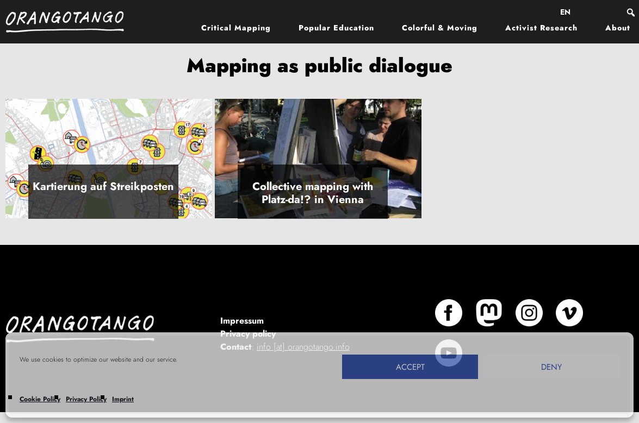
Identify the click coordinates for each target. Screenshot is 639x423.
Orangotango (70, 22)
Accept (410, 367)
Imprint (123, 399)
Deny (551, 367)
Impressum (242, 320)
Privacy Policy (86, 399)
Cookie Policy (40, 399)
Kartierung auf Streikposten (103, 186)
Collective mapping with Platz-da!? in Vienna (312, 193)
